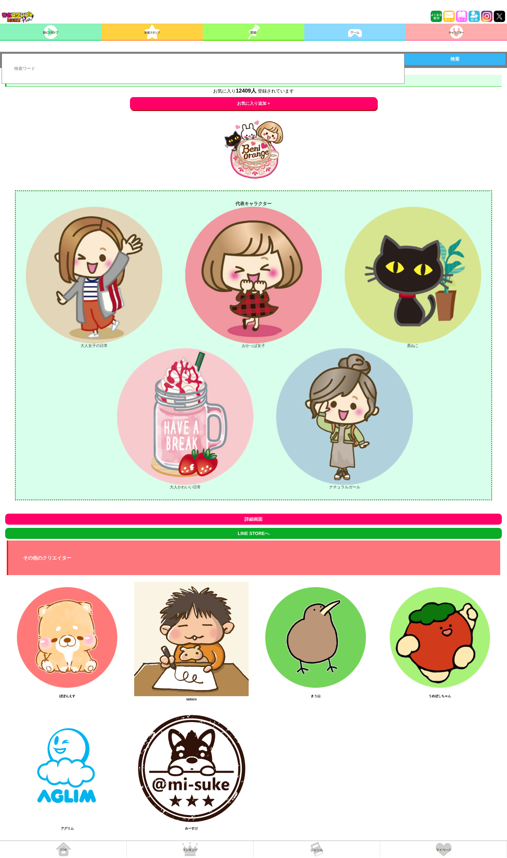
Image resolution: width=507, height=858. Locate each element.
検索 (454, 58)
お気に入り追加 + (253, 103)
